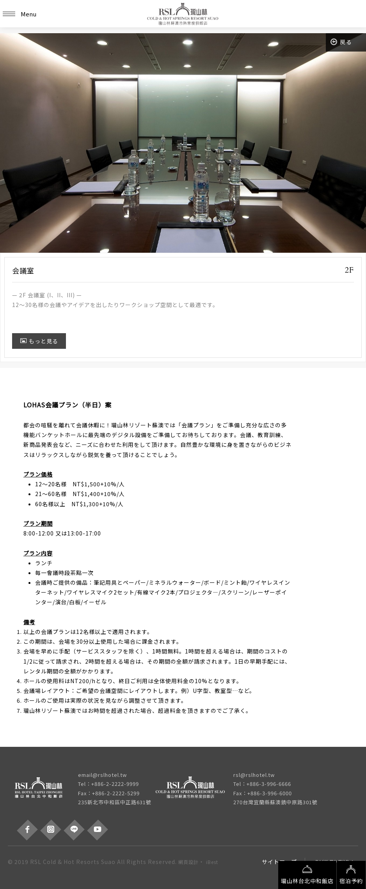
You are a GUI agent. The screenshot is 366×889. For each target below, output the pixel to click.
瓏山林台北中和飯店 (307, 874)
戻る (341, 42)
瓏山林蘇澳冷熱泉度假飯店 (183, 13)
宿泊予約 (351, 874)
